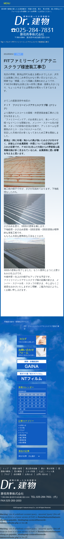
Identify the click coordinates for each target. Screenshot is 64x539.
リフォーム (24, 433)
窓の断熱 (18, 471)
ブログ (7, 42)
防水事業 (23, 443)
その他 (22, 428)
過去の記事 (23, 456)
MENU (7, 3)
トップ (5, 468)
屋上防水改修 (31, 468)
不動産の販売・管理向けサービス (16, 322)
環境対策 (23, 440)
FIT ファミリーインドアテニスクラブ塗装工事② (41, 327)
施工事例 (23, 438)
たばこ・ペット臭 (46, 471)
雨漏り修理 (17, 468)
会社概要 (17, 474)
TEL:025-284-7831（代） (45, 497)
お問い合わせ (42, 474)
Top (2, 42)
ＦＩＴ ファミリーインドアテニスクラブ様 (26, 105)
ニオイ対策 (30, 471)
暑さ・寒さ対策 (47, 468)
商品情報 (23, 435)
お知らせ (23, 425)
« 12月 (21, 412)
